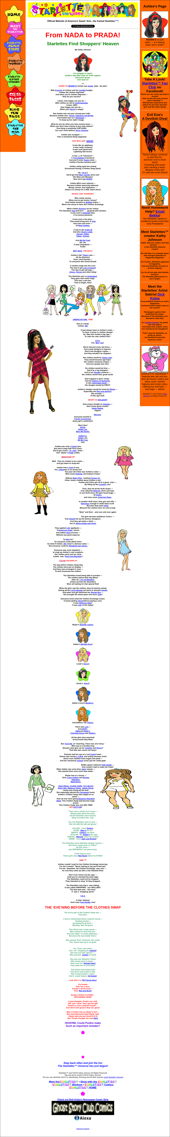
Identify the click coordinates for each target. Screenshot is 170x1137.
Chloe (61, 470)
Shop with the (89, 1081)
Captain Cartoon (152, 322)
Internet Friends (82, 1129)
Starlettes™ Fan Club (155, 85)
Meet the (54, 1081)
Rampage (80, 118)
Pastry (99, 748)
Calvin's (82, 832)
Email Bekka (157, 213)
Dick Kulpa (157, 296)
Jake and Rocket (88, 839)
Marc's (83, 830)
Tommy (90, 828)
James (87, 788)
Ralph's (86, 835)
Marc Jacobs (84, 175)
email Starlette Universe (113, 1077)
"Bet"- (99, 343)
